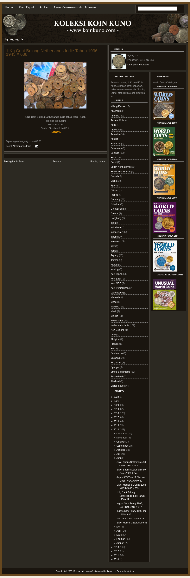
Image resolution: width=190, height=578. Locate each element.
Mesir (114, 311)
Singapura (116, 362)
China (114, 181)
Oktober (121, 441)
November (122, 437)
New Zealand (118, 330)
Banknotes (116, 148)
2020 (116, 405)
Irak (113, 246)
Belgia (114, 157)
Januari (120, 543)
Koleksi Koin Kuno (82, 571)
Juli (118, 454)
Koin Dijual (26, 7)
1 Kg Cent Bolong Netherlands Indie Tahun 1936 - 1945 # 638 (53, 52)
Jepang (115, 255)
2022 (116, 397)
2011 (116, 555)
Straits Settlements (121, 372)
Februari (121, 539)
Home (9, 7)
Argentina (116, 129)
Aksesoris (116, 111)
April (119, 530)
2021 (116, 401)
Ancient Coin (117, 120)
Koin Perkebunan (120, 288)
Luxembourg (117, 292)
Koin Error (116, 278)
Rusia (114, 348)
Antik (114, 125)
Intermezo (116, 241)
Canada (115, 176)
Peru (113, 334)
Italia (113, 250)
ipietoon (131, 571)
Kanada (115, 264)
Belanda (115, 153)
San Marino (117, 353)
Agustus (121, 450)
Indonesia (116, 232)
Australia (115, 134)
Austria (115, 139)
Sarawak (115, 358)
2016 (116, 421)
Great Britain (117, 208)
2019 (116, 409)
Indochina (116, 227)
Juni (119, 458)
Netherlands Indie (22, 146)
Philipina (115, 339)
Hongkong (116, 218)
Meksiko (115, 306)
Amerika (115, 115)
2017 (116, 417)
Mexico (115, 316)
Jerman (115, 260)
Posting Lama (98, 161)
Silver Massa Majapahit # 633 (132, 522)
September (122, 445)
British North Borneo (121, 167)
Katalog (115, 269)
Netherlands (117, 320)
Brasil (114, 162)
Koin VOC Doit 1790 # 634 (130, 518)
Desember (122, 433)
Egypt (114, 185)
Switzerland (117, 376)
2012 (116, 551)
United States (118, 385)
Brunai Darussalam (121, 171)
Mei (118, 526)
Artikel (44, 7)
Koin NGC (116, 283)
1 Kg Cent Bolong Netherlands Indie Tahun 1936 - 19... (131, 496)
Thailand (115, 381)
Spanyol (115, 367)
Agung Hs (111, 571)
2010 (116, 559)
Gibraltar (115, 204)
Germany (116, 199)
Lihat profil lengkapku (138, 64)
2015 (116, 425)
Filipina (115, 190)
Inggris (114, 236)
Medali (114, 302)
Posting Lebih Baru (13, 161)
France (115, 195)
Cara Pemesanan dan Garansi (75, 7)
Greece (115, 213)
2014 (116, 429)
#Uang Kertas (118, 106)
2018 (116, 413)
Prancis (115, 344)
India (113, 222)
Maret (120, 535)
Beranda (57, 161)
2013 (116, 547)
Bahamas (116, 143)
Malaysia (116, 297)
